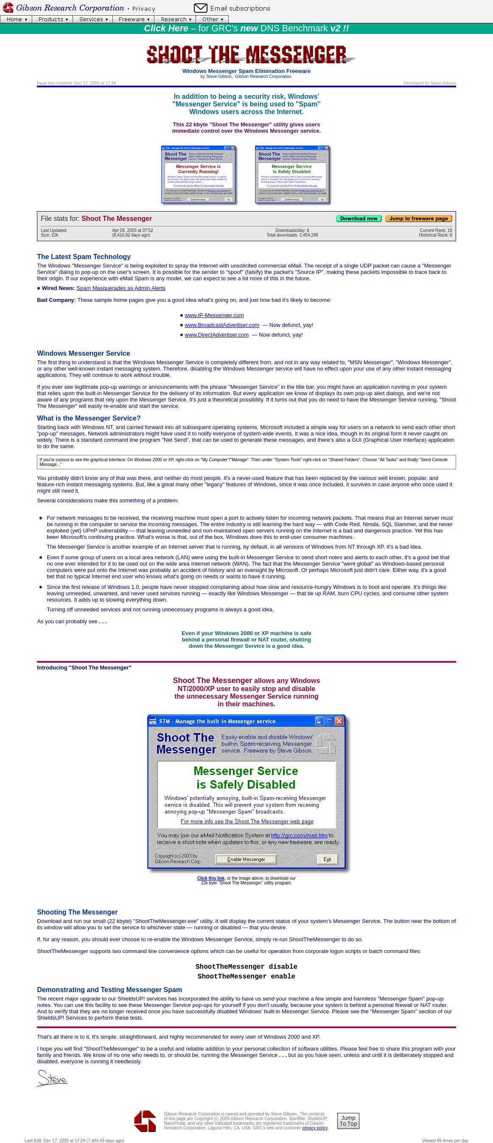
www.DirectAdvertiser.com (217, 335)
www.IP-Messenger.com (214, 315)
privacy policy (314, 1128)
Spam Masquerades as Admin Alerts (120, 288)
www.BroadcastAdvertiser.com (222, 325)
